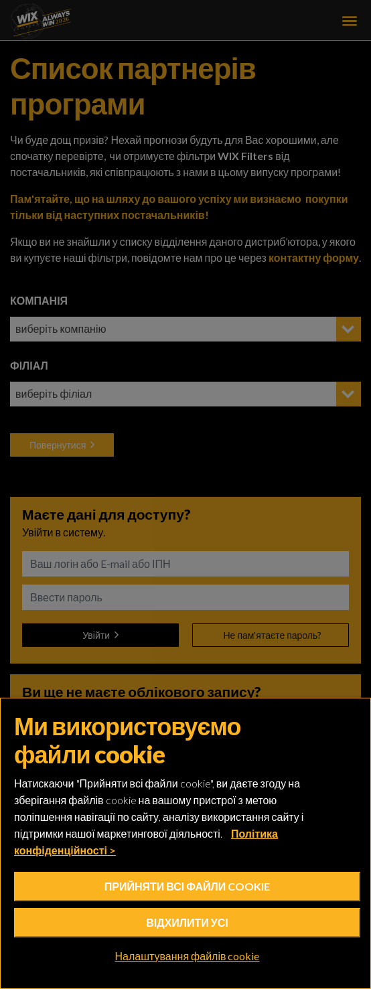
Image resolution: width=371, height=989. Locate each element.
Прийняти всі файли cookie (187, 886)
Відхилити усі (187, 922)
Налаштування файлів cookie (187, 956)
